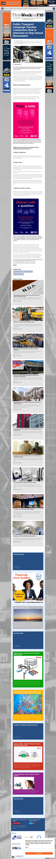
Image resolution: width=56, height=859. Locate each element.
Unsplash (33, 261)
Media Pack (35, 8)
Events (15, 8)
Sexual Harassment (28, 271)
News (21, 40)
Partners (31, 8)
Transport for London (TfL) (18, 71)
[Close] (54, 838)
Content (7, 8)
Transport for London (18, 271)
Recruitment (20, 8)
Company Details (19, 856)
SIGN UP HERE (17, 823)
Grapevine (11, 8)
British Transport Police (19, 274)
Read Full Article (18, 301)
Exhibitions (25, 8)
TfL (33, 143)
